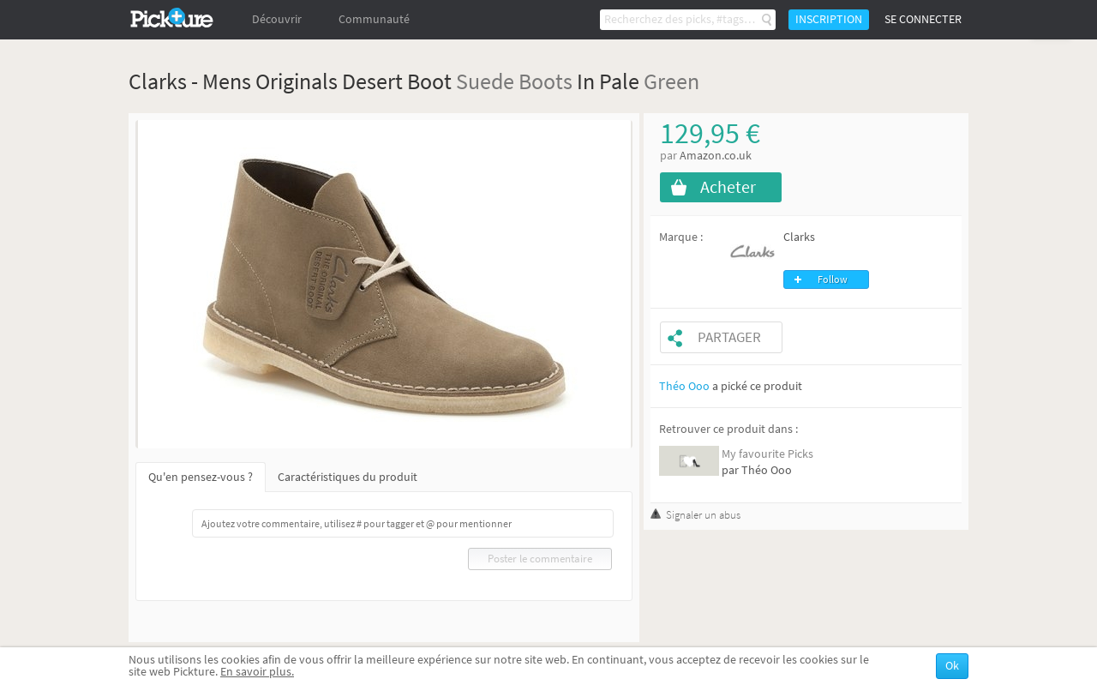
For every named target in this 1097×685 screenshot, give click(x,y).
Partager (729, 337)
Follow (833, 279)
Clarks (799, 237)
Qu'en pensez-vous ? (200, 477)
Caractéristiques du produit (347, 477)
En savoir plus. (257, 672)
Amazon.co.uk (716, 155)
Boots (545, 81)
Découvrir (277, 19)
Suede (485, 81)
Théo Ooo (684, 386)
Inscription (828, 19)
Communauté (374, 19)
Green (671, 81)
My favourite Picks (767, 454)
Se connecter (923, 19)
